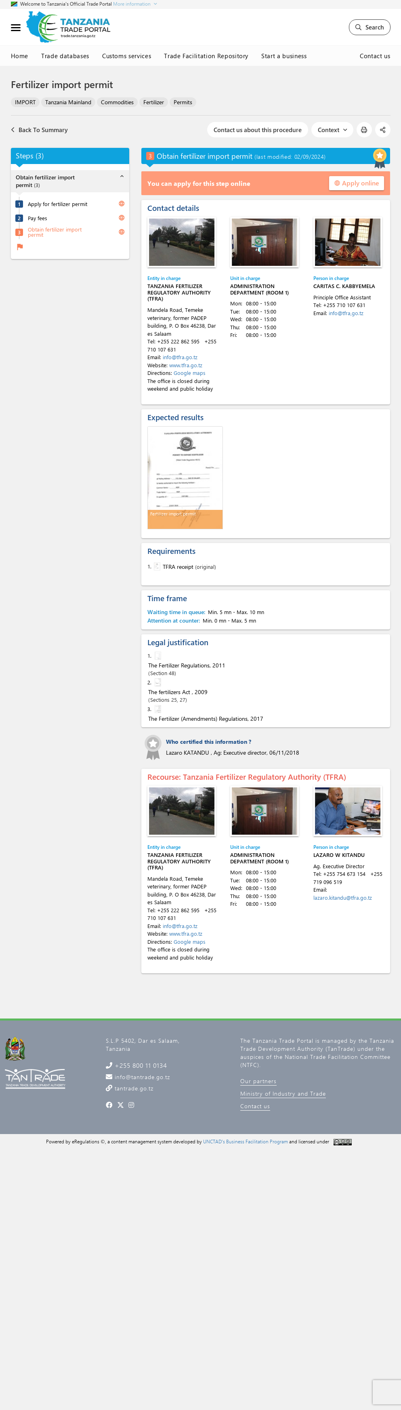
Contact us (375, 56)
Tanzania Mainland (68, 102)
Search (369, 27)
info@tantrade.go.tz (141, 1077)
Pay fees (37, 218)
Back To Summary (39, 130)
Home (20, 56)
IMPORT (25, 102)
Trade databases (65, 56)
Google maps (190, 372)
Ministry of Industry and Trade (283, 1093)
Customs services (126, 56)
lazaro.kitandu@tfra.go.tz (342, 897)
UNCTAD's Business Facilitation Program (245, 1141)
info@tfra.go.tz (180, 357)
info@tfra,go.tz (346, 312)
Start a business (284, 56)
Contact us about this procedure (258, 130)
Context (332, 130)
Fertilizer (153, 102)
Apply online (356, 183)
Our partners (258, 1081)
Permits (183, 102)
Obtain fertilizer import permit (55, 232)
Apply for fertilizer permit (57, 203)
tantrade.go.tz (133, 1088)
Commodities (117, 102)
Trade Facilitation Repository (206, 56)
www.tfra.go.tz (185, 365)
